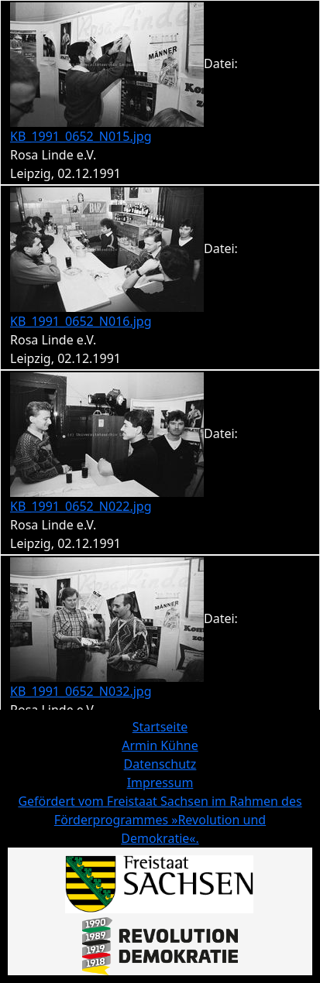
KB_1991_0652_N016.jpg (81, 321)
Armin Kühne (160, 745)
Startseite (160, 726)
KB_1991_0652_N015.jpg (81, 136)
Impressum (160, 782)
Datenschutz (160, 763)
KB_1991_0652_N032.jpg (81, 691)
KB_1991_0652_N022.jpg (81, 506)
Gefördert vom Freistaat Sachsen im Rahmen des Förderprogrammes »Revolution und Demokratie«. (159, 820)
